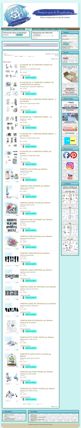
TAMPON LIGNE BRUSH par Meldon (35, 253)
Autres (53, 29)
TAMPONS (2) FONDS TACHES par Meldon (37, 389)
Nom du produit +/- (8, 55)
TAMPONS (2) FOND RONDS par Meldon (36, 372)
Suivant (29, 56)
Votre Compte (34, 414)
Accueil (4, 29)
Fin (33, 56)
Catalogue (12, 29)
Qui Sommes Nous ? (9, 414)
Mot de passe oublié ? (67, 45)
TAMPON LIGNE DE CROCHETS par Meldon (38, 287)
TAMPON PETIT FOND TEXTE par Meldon (37, 337)
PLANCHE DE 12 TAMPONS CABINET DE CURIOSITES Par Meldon (37, 83)
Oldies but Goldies (62, 29)
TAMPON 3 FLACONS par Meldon (33, 169)
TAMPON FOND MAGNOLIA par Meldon (36, 236)
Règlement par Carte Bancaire (37, 419)
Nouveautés (20, 29)
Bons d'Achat (34, 418)
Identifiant (64, 36)
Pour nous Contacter (9, 419)
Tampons (28, 29)
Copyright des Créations (10, 418)
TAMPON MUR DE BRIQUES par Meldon (36, 320)
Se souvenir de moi (66, 42)
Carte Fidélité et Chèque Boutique (38, 417)
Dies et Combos (37, 29)
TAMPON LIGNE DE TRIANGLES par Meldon (38, 304)
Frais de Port (33, 416)
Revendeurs (33, 420)
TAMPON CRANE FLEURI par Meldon (35, 203)
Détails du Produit (25, 75)
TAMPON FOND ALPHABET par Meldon (36, 220)
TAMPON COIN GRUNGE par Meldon (35, 186)
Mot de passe (65, 39)
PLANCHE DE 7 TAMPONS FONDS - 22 (36, 117)
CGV (6, 416)
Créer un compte (66, 48)
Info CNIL (7, 417)
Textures (46, 29)
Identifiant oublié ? (66, 47)
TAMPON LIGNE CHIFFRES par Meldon (36, 270)
